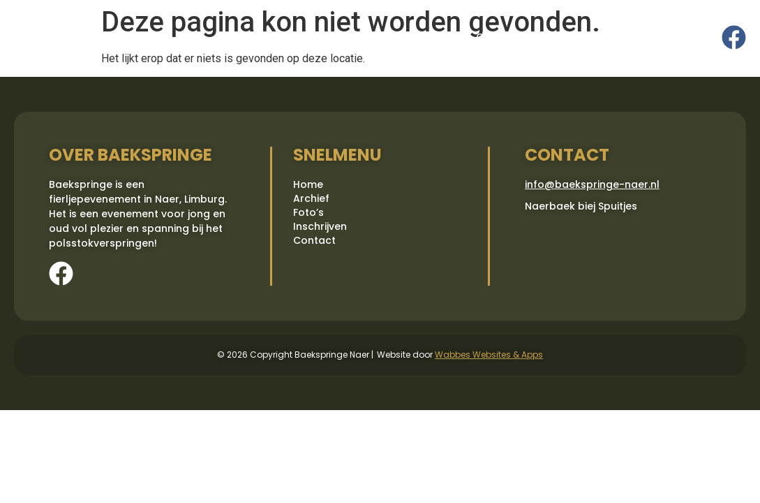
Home (256, 37)
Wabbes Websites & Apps (489, 354)
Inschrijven (428, 37)
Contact (497, 37)
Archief (310, 37)
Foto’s (365, 37)
